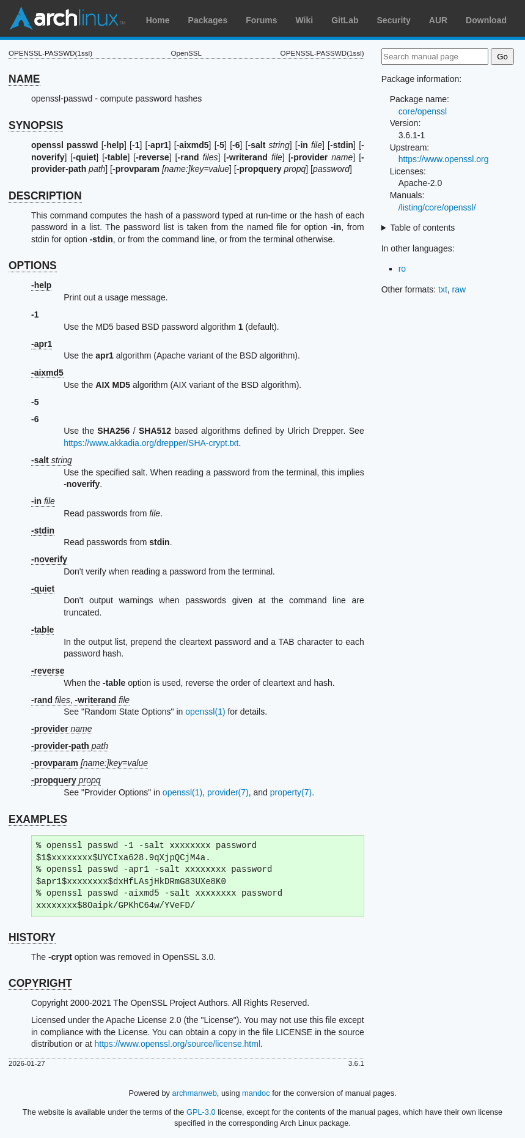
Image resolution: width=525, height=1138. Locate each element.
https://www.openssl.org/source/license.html (177, 1044)
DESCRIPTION (45, 196)
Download (486, 20)
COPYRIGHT (40, 983)
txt (442, 289)
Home (158, 20)
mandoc (256, 1093)
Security (394, 20)
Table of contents (423, 227)
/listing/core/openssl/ (437, 207)
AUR (438, 20)
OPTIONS (33, 265)
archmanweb (194, 1093)
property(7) (291, 792)
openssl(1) (205, 711)
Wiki (305, 20)
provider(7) (228, 792)
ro (402, 268)
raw (459, 289)
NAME (24, 79)
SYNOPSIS (36, 125)
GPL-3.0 (201, 1112)
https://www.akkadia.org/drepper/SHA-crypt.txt (151, 443)
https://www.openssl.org (443, 159)
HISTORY (32, 937)
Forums (261, 20)
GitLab (344, 20)
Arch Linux (67, 18)
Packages (208, 20)
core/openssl (422, 111)
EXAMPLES (38, 819)
